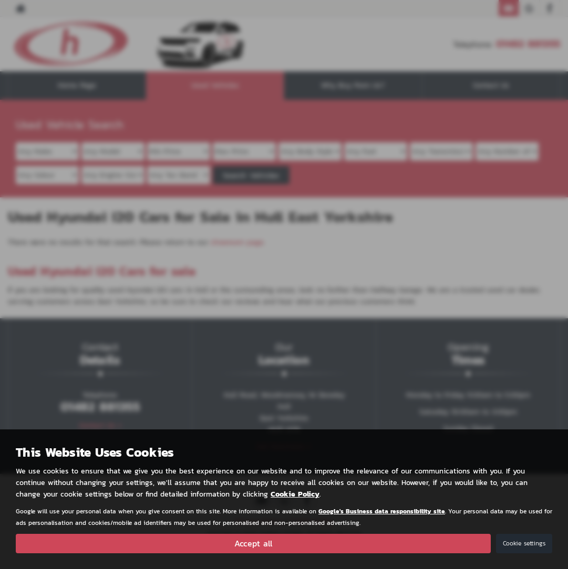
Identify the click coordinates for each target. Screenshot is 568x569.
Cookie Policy (295, 494)
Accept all (253, 543)
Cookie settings (524, 543)
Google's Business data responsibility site (381, 511)
